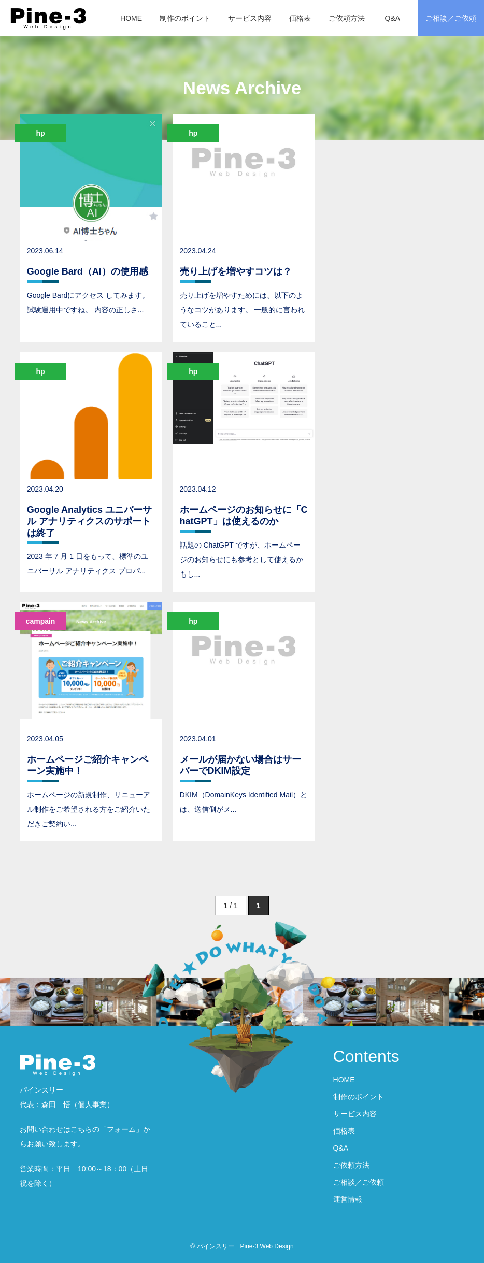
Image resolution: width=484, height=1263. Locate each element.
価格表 (300, 18)
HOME (131, 18)
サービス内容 (250, 18)
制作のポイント (185, 18)
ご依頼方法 (347, 18)
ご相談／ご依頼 (450, 18)
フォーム (121, 1129)
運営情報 (347, 1199)
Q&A (393, 18)
